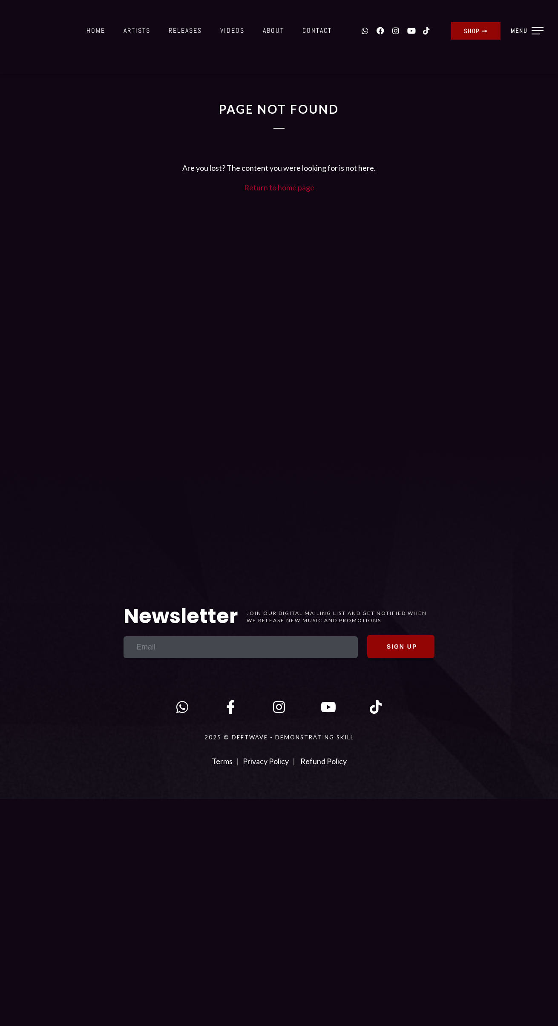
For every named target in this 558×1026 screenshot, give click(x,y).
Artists (137, 30)
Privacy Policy (266, 761)
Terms (223, 761)
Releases (185, 30)
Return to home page (279, 187)
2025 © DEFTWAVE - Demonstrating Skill (279, 737)
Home (95, 30)
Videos (232, 30)
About (273, 30)
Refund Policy (323, 761)
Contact (317, 30)
